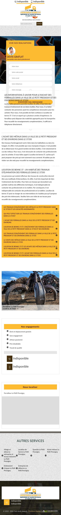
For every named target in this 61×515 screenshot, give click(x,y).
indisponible (21, 1)
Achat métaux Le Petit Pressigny (52, 452)
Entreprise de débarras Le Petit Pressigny (22, 468)
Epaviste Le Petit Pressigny (37, 452)
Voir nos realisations (20, 43)
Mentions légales (34, 511)
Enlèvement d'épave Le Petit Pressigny (8, 468)
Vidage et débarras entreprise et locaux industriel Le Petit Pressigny (9, 455)
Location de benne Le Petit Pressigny (22, 452)
